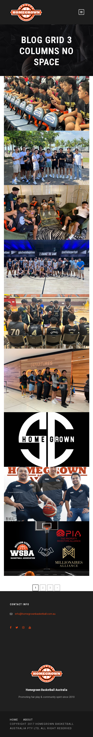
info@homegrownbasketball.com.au (35, 613)
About (28, 719)
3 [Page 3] (50, 587)
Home (14, 719)
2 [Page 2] (43, 587)
